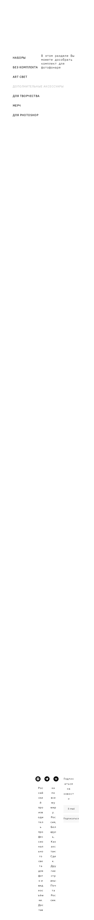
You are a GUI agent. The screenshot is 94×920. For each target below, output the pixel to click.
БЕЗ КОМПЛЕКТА (25, 67)
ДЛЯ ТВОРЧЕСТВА (26, 96)
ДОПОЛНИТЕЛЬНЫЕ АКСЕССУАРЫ (38, 86)
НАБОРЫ (19, 58)
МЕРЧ (17, 105)
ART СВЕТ (20, 77)
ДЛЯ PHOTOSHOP (25, 115)
